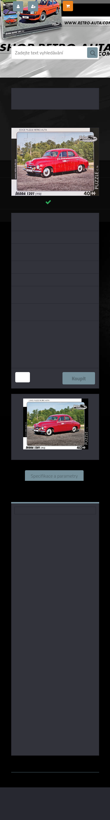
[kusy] (22, 377)
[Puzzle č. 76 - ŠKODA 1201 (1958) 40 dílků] (55, 130)
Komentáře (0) (37, 496)
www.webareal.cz (72, 758)
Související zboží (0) (54, 486)
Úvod (22, 76)
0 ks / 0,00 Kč (86, 4)
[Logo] (51, 28)
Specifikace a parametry (54, 475)
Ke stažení (75, 496)
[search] (92, 52)
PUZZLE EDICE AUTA (46, 76)
